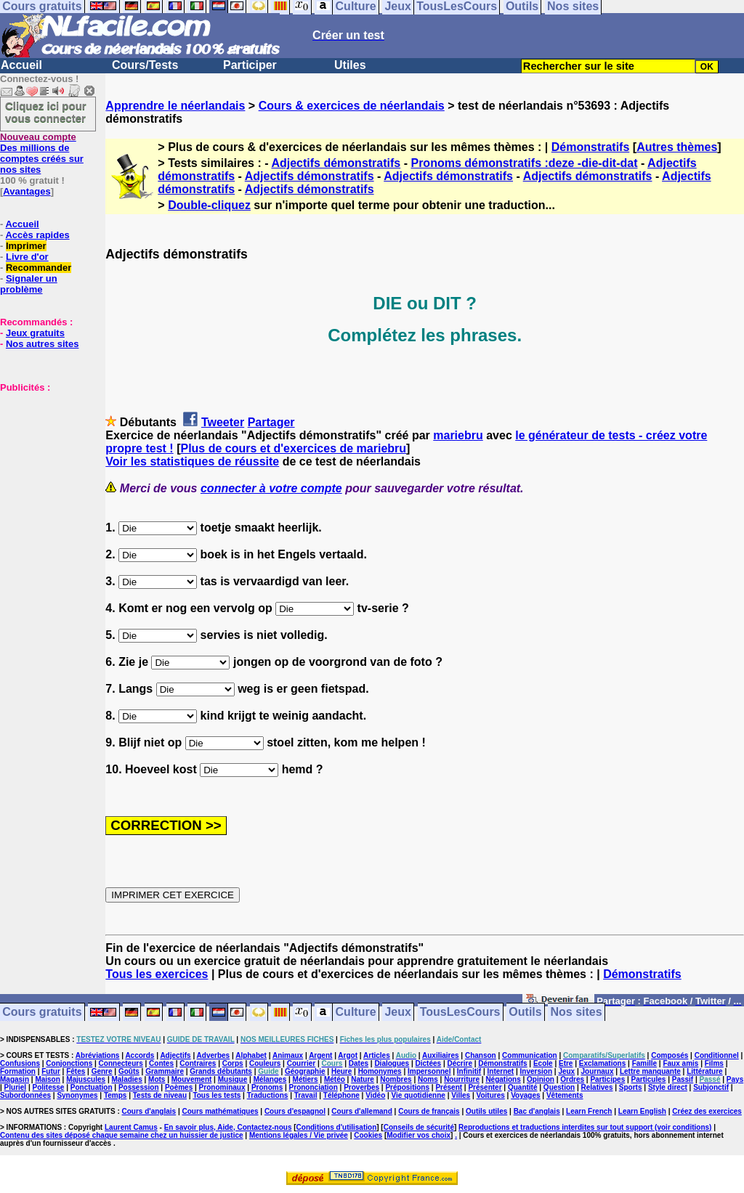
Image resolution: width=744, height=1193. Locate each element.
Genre (102, 1071)
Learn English (642, 1111)
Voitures (491, 1095)
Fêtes (75, 1071)
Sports (630, 1087)
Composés (669, 1055)
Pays (735, 1079)
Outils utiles (486, 1111)
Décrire (459, 1063)
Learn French (589, 1111)
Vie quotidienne (418, 1095)
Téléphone (341, 1095)
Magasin (14, 1079)
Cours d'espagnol (295, 1111)
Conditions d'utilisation (336, 1127)
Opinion (540, 1079)
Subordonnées (25, 1095)
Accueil (21, 65)
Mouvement (191, 1079)
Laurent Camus (131, 1127)
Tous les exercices (156, 974)
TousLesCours (460, 1012)
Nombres (395, 1079)
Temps (115, 1095)
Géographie (305, 1071)
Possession (138, 1087)
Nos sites (576, 1012)
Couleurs (264, 1063)
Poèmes (179, 1087)
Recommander (38, 267)
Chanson (480, 1055)
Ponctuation (91, 1087)
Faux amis (680, 1063)
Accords (139, 1055)
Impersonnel (429, 1071)
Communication (529, 1055)
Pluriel (15, 1087)
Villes (460, 1095)
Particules (648, 1079)
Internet (501, 1071)
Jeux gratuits (35, 332)
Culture (356, 1012)
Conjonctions (69, 1063)
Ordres (572, 1079)
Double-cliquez (209, 205)
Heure (341, 1071)
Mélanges (270, 1079)
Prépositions (407, 1087)
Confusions (20, 1063)
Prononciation (313, 1087)
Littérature (704, 1071)
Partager (271, 422)
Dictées (429, 1063)
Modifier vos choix (418, 1135)
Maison (47, 1079)
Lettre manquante (650, 1071)
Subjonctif (711, 1087)
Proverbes (361, 1087)
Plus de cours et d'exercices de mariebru (293, 448)
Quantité (523, 1087)
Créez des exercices (707, 1111)
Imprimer (26, 245)
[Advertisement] (43, 465)
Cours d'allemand (361, 1111)
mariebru (457, 435)
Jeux (397, 1012)
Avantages (26, 191)
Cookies (368, 1135)
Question (559, 1087)
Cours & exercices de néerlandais (352, 105)
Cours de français (428, 1111)
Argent (320, 1055)
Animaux (287, 1055)
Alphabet (251, 1055)
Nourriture (462, 1079)
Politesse (49, 1087)
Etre (566, 1063)
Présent (448, 1087)
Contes (161, 1063)
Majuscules (85, 1079)
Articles (376, 1055)
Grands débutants (221, 1071)
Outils (525, 1012)
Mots (156, 1079)
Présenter (484, 1087)
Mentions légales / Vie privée (298, 1135)
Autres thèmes (676, 147)
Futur (50, 1071)
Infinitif (469, 1071)
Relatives (597, 1087)
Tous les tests (216, 1095)
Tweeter (222, 422)
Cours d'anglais (149, 1111)
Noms (428, 1079)
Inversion (536, 1071)
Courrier (301, 1063)
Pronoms (267, 1087)
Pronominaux (222, 1087)
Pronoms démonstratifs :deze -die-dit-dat (524, 163)
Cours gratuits (41, 1012)
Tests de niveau (160, 1095)
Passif (682, 1079)
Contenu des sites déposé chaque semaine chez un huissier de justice (121, 1135)
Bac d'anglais (537, 1111)
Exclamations (602, 1063)
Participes (607, 1079)
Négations (502, 1079)
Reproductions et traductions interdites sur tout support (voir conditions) (584, 1127)
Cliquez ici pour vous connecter (45, 111)
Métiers (305, 1079)
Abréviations (98, 1055)
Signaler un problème (28, 284)
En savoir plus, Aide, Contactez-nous (228, 1127)
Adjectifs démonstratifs (335, 163)
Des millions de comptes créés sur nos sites (42, 153)
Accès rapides (37, 234)
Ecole (543, 1063)
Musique (233, 1079)
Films (714, 1063)
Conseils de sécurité (419, 1127)
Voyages (525, 1095)
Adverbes (213, 1055)
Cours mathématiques (220, 1111)
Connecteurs (121, 1063)
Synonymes (77, 1095)
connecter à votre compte (271, 488)
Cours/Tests (145, 65)
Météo (334, 1079)
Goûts (129, 1071)
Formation (18, 1071)
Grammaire (164, 1071)
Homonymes (380, 1071)
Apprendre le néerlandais (175, 105)
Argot (347, 1055)
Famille (644, 1063)
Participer (250, 65)
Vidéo (375, 1095)
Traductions (267, 1095)
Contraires (197, 1063)
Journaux (597, 1071)
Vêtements (564, 1095)
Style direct (667, 1087)
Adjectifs (175, 1055)
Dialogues (391, 1063)
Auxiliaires (440, 1055)
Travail (306, 1095)
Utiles (350, 65)
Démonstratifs (590, 147)
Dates (358, 1063)
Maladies (126, 1079)
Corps (232, 1063)
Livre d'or (27, 256)
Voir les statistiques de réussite (192, 461)
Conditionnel (717, 1055)
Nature (362, 1079)
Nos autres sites (42, 343)
